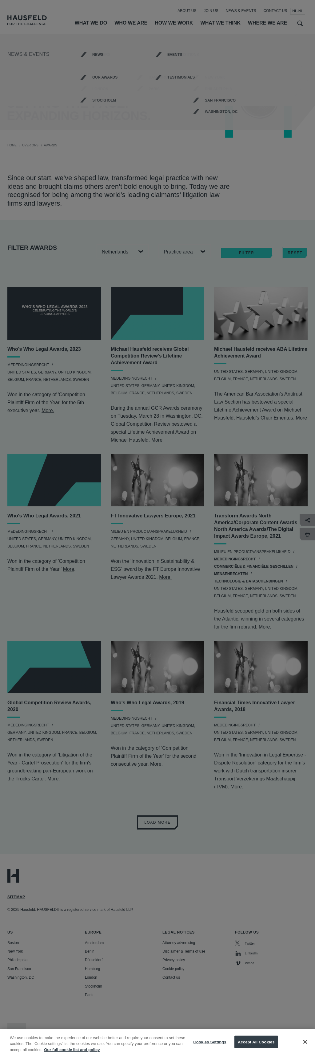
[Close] (305, 1047)
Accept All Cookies (256, 1048)
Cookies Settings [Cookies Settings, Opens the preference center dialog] (209, 1048)
